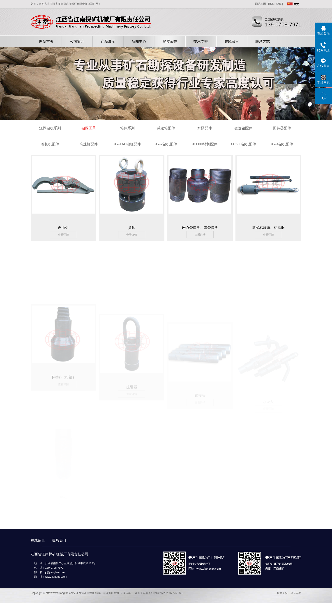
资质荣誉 (170, 41)
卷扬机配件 (50, 144)
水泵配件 (204, 128)
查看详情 (63, 234)
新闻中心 (139, 41)
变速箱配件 (243, 128)
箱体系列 (127, 128)
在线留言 (231, 41)
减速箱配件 (166, 128)
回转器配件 (282, 128)
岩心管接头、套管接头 (200, 228)
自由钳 (63, 228)
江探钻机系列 (50, 128)
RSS (271, 3)
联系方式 (262, 41)
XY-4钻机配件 (282, 144)
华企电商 (295, 593)
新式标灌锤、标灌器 (268, 228)
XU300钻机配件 (204, 144)
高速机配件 (89, 144)
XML (278, 3)
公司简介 (77, 41)
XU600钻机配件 (243, 144)
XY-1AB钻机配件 (127, 144)
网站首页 (46, 41)
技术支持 (201, 41)
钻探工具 (88, 128)
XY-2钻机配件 (166, 144)
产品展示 (108, 41)
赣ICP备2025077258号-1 (168, 593)
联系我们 (59, 540)
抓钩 (131, 228)
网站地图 (260, 3)
